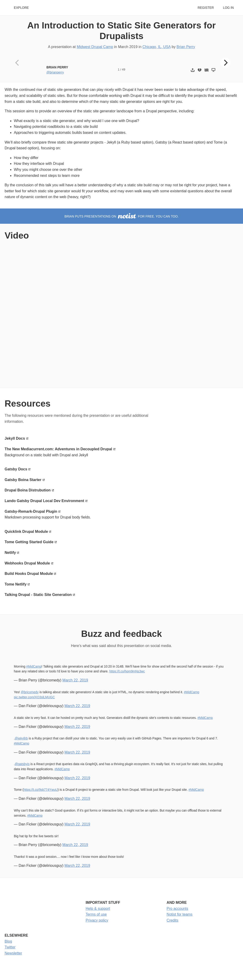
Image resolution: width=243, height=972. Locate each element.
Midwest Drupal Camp (95, 47)
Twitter (10, 947)
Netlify (10, 553)
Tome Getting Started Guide (29, 542)
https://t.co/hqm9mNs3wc (127, 671)
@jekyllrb (21, 738)
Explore (21, 7)
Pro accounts (177, 909)
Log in (228, 7)
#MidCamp (33, 666)
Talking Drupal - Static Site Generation (38, 595)
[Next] (225, 63)
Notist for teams (179, 914)
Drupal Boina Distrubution (28, 490)
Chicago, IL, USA (157, 47)
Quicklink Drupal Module (26, 532)
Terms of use (96, 914)
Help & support (98, 909)
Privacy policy (97, 920)
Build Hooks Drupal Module (29, 574)
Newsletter (13, 953)
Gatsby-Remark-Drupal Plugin (31, 511)
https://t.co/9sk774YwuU (41, 789)
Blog (8, 941)
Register (205, 7)
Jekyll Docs (15, 438)
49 (123, 69)
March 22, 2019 (75, 680)
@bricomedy (30, 692)
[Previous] (17, 63)
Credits (172, 920)
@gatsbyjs (22, 764)
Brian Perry (185, 47)
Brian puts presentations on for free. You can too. (121, 216)
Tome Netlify (16, 584)
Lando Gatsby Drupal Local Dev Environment (44, 501)
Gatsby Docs (16, 469)
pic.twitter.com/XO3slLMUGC (34, 697)
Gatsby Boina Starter (23, 480)
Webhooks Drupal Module (27, 563)
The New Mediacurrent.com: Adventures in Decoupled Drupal (58, 449)
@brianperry (55, 72)
